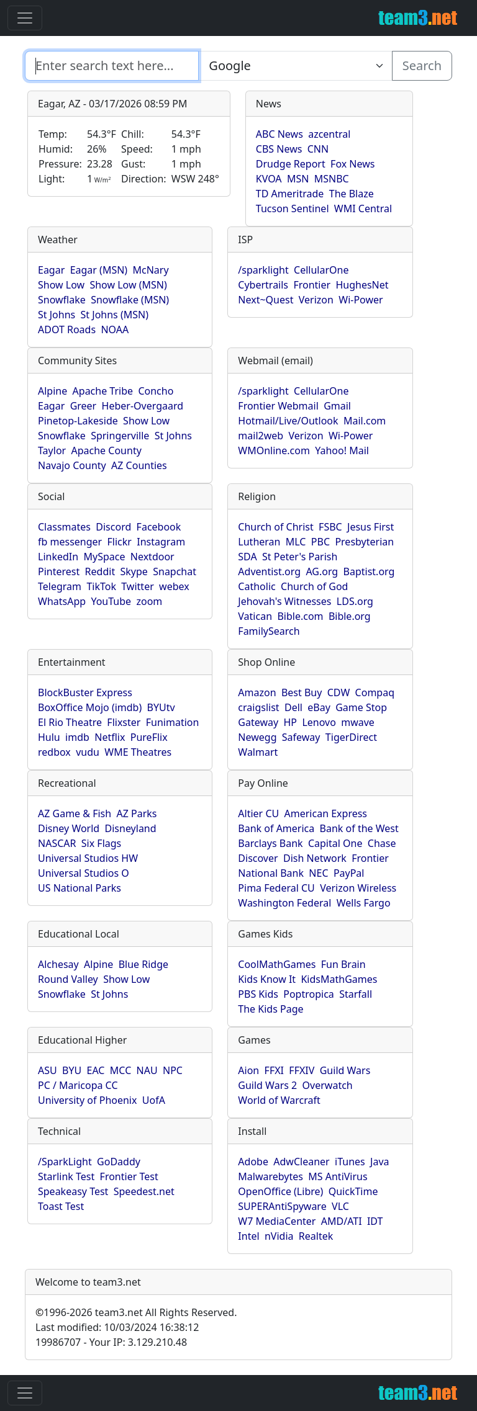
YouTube (111, 601)
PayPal (349, 873)
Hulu (49, 737)
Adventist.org (269, 571)
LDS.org (355, 601)
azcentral (329, 134)
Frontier (311, 285)
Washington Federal (284, 903)
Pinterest (59, 571)
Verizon (316, 300)
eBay (318, 707)
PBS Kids (258, 994)
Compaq (374, 692)
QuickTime (353, 1191)
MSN (298, 179)
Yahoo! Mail (342, 450)
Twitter (137, 586)
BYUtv (161, 707)
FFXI (274, 1070)
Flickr (119, 542)
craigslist (258, 707)
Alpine (52, 391)
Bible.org (350, 616)
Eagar (51, 270)
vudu (87, 752)
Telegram (59, 586)
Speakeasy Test (73, 1191)
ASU (47, 1070)
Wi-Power (360, 300)
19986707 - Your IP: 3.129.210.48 (111, 1342)
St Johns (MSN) (114, 314)
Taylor (52, 450)
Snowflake (62, 300)
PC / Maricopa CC (78, 1085)
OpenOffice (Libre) (280, 1191)
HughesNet (361, 285)
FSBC (330, 527)
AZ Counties (139, 465)
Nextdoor (152, 556)
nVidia (279, 1236)
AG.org (322, 571)
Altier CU (258, 813)
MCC (120, 1070)
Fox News (352, 164)
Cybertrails (263, 285)
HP (291, 722)
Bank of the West (359, 828)
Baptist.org (369, 571)
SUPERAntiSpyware (282, 1206)
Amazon (257, 692)
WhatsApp (62, 601)
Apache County (106, 450)
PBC (320, 542)
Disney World (68, 828)
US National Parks (79, 888)
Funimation (172, 722)
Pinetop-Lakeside (78, 421)
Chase (382, 843)
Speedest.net (144, 1191)
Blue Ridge (143, 964)
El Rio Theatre (70, 722)
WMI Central (363, 208)
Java (379, 1161)
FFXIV (301, 1070)
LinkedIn (58, 556)
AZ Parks (137, 813)
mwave (358, 722)
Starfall (355, 994)
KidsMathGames (339, 979)
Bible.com (300, 616)
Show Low (61, 285)
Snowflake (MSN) (130, 300)
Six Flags (101, 843)
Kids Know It (267, 979)
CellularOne (321, 270)
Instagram (161, 542)
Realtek (316, 1236)
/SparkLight (65, 1161)
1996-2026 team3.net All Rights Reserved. (136, 1312)
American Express (326, 813)
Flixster (123, 722)
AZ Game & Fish (74, 813)
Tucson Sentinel (292, 208)
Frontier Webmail (278, 406)
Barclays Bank (270, 843)
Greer (83, 406)
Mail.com (364, 421)
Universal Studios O (83, 873)
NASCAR (57, 843)
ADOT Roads (67, 329)
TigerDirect (351, 737)
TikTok (101, 586)
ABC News (279, 134)
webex (174, 586)
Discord (113, 527)
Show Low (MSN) (127, 285)
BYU (71, 1070)
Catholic (256, 586)
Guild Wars (345, 1070)
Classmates (64, 527)
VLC (340, 1206)
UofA (153, 1100)
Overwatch (327, 1085)
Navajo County (72, 465)
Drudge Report (290, 164)
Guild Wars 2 (267, 1085)
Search (422, 65)
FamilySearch (268, 631)
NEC (318, 873)
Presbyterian (364, 542)
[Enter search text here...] (295, 66)
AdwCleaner (301, 1161)
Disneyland (131, 828)
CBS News (279, 149)
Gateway (258, 722)
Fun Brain (343, 964)
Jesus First (370, 527)
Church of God (314, 586)
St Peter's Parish (299, 556)
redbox (54, 752)
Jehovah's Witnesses (284, 601)
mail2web (260, 435)
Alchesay (58, 964)
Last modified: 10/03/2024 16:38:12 (117, 1327)
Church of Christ (275, 527)
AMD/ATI (341, 1221)
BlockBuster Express (85, 692)
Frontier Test (129, 1176)
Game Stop (361, 707)
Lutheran (259, 542)
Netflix (109, 737)
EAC (96, 1070)
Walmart (258, 752)
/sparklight (263, 270)
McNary (151, 270)
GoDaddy (118, 1161)
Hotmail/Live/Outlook (288, 421)
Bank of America (276, 828)
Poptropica (308, 994)
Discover (258, 858)
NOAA (115, 329)
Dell (293, 707)
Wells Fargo (364, 903)
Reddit (100, 571)
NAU (147, 1070)
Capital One (335, 843)
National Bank (271, 873)
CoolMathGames (277, 964)
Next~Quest (265, 300)
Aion (248, 1070)
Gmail (337, 406)
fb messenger (70, 542)
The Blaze (351, 193)
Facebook (159, 527)
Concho (155, 391)
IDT (375, 1221)
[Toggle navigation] (24, 18)
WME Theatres (137, 752)
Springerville (120, 435)
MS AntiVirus (337, 1176)
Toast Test (61, 1206)
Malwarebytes (270, 1176)
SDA (247, 556)
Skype (134, 571)
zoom (149, 601)
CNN (318, 149)
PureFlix (149, 737)
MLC (296, 542)
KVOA (269, 179)
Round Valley (68, 979)
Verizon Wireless (358, 888)
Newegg (257, 737)
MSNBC (331, 179)
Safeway (301, 737)
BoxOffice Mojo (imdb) (90, 707)
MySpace (104, 556)
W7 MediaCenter (277, 1221)
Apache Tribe (103, 391)
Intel (248, 1236)
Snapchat (174, 571)
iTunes (350, 1161)
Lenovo (318, 722)
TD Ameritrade (290, 193)
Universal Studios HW (88, 858)
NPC (173, 1070)
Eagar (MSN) (99, 270)
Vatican (255, 616)
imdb (77, 737)
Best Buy (301, 692)
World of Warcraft (279, 1100)
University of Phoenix (87, 1100)
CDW (338, 692)
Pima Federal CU (276, 888)
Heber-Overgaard (143, 406)
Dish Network (315, 858)
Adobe (253, 1161)
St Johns (56, 314)
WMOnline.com (274, 450)
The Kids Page (270, 1009)
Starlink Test (66, 1176)
